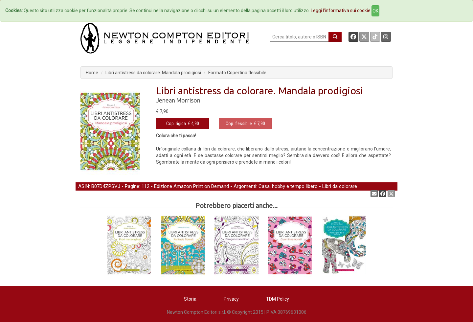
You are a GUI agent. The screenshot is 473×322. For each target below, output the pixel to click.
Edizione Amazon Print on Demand (191, 186)
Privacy (231, 299)
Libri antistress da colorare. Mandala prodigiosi (153, 72)
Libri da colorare (339, 186)
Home (92, 72)
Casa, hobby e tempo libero (288, 186)
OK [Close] (375, 10)
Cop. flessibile (239, 123)
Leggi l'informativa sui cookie (341, 10)
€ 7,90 (245, 123)
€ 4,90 (182, 123)
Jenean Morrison (178, 100)
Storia (190, 299)
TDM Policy (277, 299)
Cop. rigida (176, 123)
